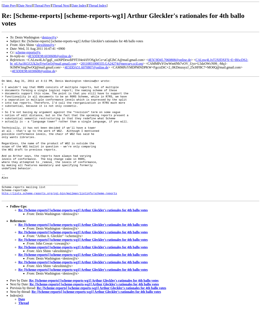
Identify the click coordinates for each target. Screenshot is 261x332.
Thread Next (61, 5)
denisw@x (49, 37)
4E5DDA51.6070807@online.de (86, 67)
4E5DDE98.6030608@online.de (49, 56)
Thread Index (97, 5)
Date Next (25, 5)
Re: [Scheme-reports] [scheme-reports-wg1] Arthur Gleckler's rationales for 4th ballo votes (83, 234)
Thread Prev (42, 5)
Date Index (79, 5)
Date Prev (9, 5)
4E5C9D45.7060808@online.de (169, 60)
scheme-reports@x (27, 52)
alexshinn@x (45, 45)
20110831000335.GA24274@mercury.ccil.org (112, 63)
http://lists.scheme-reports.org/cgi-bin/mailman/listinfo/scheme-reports (59, 216)
